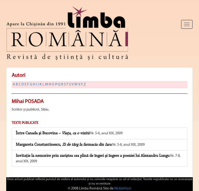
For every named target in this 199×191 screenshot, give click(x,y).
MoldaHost (122, 188)
